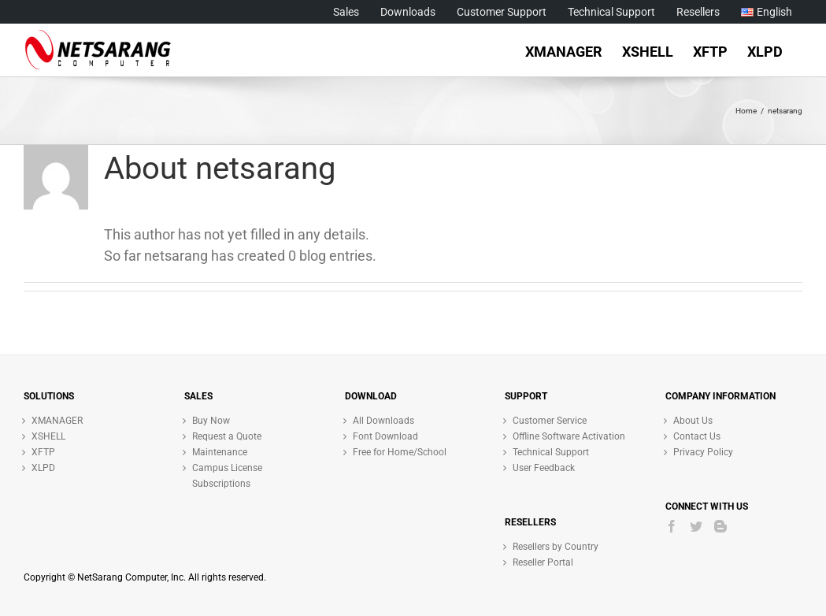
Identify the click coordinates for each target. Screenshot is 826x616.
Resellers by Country (555, 546)
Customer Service (550, 420)
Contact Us (696, 436)
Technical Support (551, 452)
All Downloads (383, 420)
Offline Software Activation (569, 436)
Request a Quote (226, 436)
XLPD (43, 467)
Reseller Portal (543, 562)
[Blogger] (720, 526)
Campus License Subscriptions (227, 475)
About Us (693, 420)
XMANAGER (57, 420)
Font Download (385, 436)
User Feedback (544, 467)
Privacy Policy (703, 452)
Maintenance (219, 452)
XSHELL (48, 436)
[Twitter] (696, 526)
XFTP (43, 452)
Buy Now (211, 420)
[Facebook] (671, 526)
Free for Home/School (399, 452)
